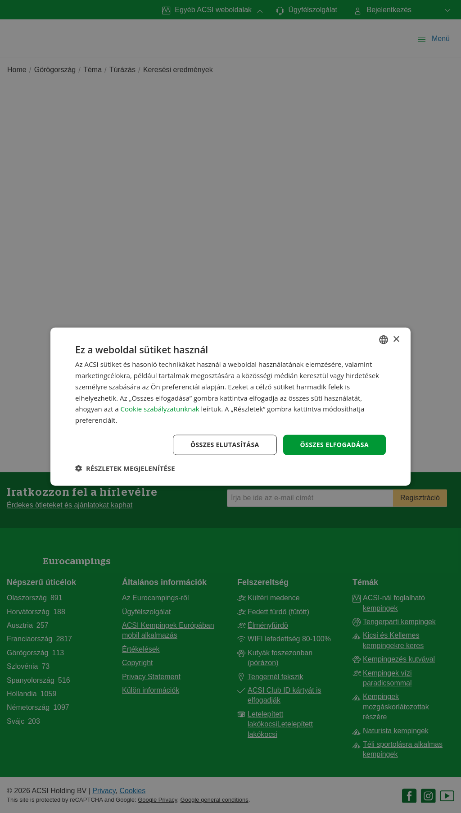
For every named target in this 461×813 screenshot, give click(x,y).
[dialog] (230, 407)
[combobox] (383, 339)
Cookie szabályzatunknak (160, 408)
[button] (125, 468)
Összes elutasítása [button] (224, 444)
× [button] (396, 339)
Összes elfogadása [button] (334, 444)
